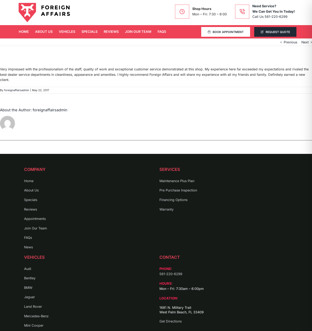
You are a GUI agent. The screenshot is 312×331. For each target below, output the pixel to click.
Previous (290, 42)
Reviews (30, 209)
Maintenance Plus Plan (176, 181)
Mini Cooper (33, 325)
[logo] (44, 12)
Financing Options (173, 200)
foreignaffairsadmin (16, 90)
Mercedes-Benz (36, 316)
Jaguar (29, 297)
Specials (30, 200)
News (28, 247)
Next (305, 42)
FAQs (28, 237)
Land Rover (33, 306)
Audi (27, 269)
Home (28, 181)
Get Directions (170, 321)
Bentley (30, 278)
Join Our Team (35, 228)
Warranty (166, 209)
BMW (28, 288)
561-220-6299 (170, 274)
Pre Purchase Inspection (178, 190)
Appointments (35, 219)
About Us (31, 190)
